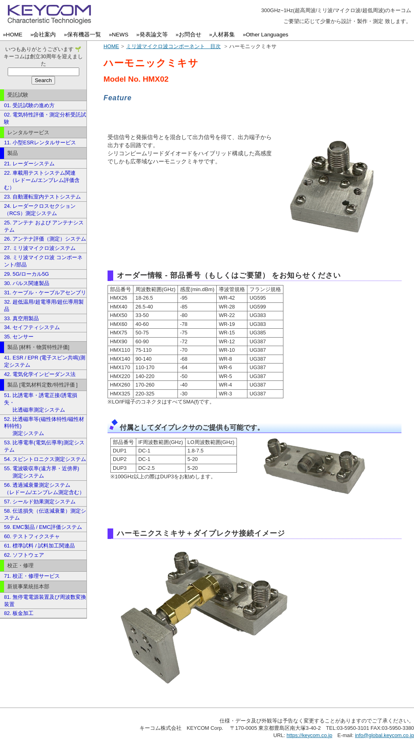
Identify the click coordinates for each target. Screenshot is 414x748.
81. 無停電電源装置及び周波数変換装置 (45, 600)
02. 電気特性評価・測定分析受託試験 (45, 118)
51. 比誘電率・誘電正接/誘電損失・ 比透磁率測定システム (40, 402)
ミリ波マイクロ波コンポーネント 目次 (173, 46)
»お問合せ (189, 35)
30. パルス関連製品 (26, 283)
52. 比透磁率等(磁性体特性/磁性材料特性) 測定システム (44, 426)
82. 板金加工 (19, 613)
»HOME (14, 35)
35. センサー (19, 337)
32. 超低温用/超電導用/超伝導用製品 (44, 305)
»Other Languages (267, 35)
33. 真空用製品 (21, 318)
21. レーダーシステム (29, 164)
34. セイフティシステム (32, 327)
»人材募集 (223, 35)
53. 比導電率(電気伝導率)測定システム (44, 446)
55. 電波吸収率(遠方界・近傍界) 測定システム (41, 472)
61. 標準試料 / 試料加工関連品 (39, 546)
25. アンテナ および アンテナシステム (44, 226)
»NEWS (120, 35)
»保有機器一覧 (84, 35)
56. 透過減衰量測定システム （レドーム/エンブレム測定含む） (44, 488)
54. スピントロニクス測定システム (45, 459)
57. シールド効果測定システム (40, 502)
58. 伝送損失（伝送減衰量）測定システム (45, 514)
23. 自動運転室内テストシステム (42, 197)
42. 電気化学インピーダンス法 (40, 374)
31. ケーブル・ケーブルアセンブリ (45, 292)
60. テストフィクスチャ (32, 536)
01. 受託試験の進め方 (29, 105)
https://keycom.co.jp (309, 735)
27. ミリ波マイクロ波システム (40, 248)
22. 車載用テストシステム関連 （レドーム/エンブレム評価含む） (42, 180)
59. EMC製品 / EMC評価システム (43, 527)
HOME (111, 46)
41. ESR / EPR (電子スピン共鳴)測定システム (44, 361)
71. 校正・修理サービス (32, 576)
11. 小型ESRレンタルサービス (40, 142)
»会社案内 (44, 35)
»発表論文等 (153, 35)
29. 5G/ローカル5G (26, 274)
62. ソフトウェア (24, 555)
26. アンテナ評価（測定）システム (45, 239)
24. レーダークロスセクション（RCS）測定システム (40, 209)
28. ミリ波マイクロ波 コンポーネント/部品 (43, 261)
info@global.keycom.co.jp (384, 735)
